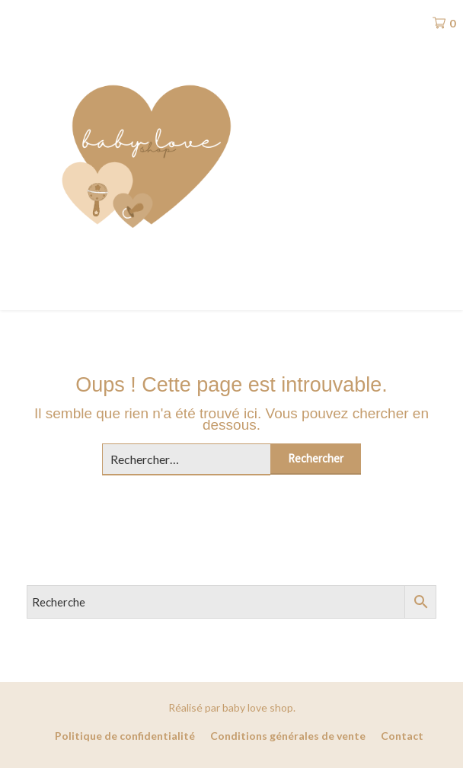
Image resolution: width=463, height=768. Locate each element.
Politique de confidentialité (125, 736)
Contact (402, 736)
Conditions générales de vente (288, 736)
